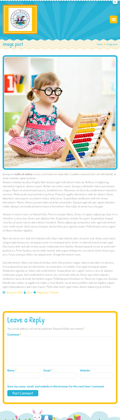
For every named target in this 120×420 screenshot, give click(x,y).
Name (11, 370)
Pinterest (54, 292)
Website (85, 370)
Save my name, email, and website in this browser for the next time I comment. (56, 386)
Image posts (42, 292)
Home (100, 44)
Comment (14, 334)
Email (48, 370)
